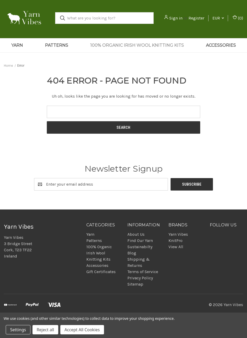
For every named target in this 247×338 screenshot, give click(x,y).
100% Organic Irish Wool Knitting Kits (137, 45)
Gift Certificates (101, 271)
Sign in (176, 18)
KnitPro (175, 240)
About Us (136, 234)
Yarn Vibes (178, 234)
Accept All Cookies (82, 330)
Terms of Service (142, 271)
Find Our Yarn (140, 240)
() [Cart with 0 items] (238, 18)
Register (196, 18)
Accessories (221, 45)
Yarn (17, 45)
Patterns (56, 45)
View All (175, 246)
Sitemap (135, 284)
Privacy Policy (140, 277)
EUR (218, 18)
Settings (18, 330)
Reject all (45, 330)
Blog (131, 253)
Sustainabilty (139, 246)
